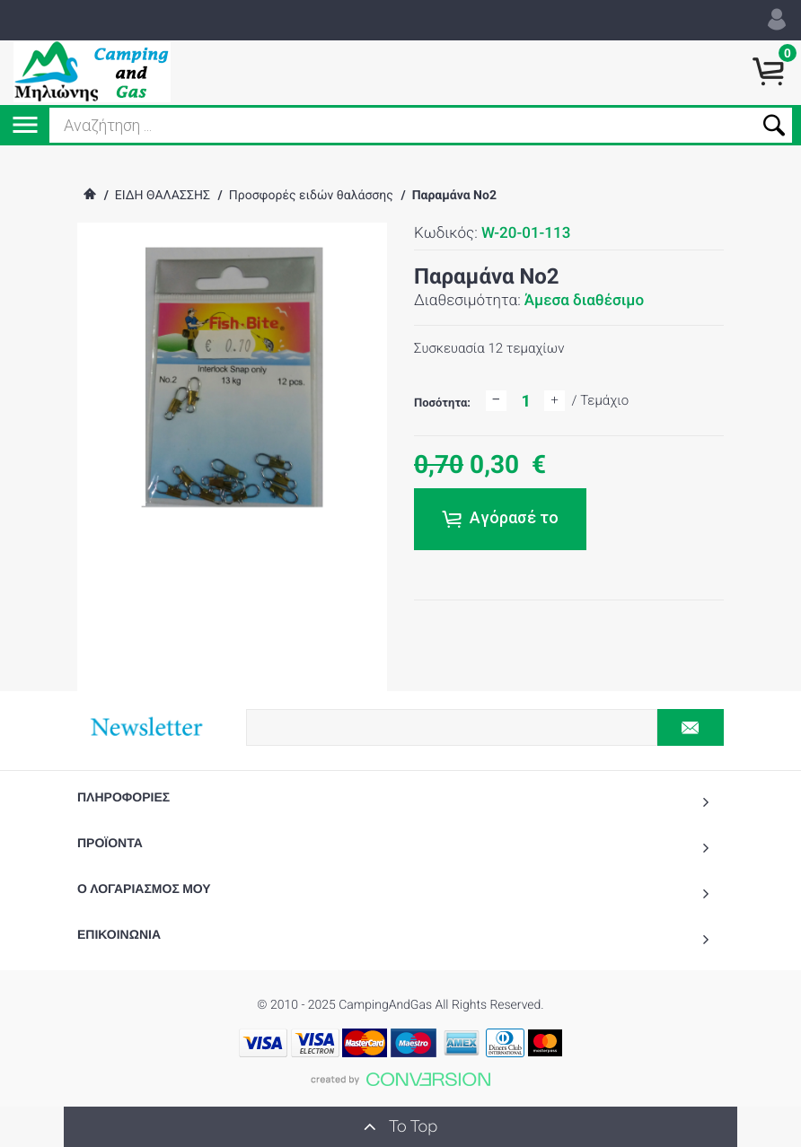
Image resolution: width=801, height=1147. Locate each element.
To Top (400, 1126)
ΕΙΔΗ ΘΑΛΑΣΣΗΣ (162, 195)
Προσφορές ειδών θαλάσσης (311, 195)
